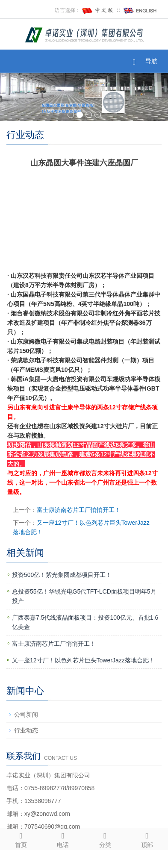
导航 (151, 61)
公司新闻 (26, 714)
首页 (21, 838)
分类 (105, 838)
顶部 (147, 838)
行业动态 (26, 730)
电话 (63, 838)
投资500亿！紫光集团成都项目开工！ (62, 574)
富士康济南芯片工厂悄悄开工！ (79, 509)
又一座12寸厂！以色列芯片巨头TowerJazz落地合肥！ (83, 660)
